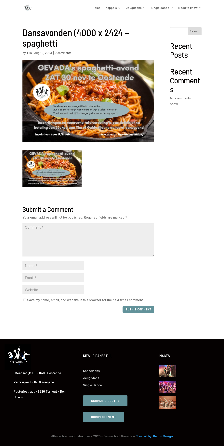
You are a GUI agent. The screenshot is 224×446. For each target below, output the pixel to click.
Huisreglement (103, 417)
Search (194, 31)
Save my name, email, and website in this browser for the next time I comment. (85, 300)
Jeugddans (134, 8)
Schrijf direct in (105, 401)
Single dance (160, 8)
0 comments (63, 53)
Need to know (188, 8)
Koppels (111, 8)
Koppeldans (91, 371)
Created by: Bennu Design (154, 436)
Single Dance (92, 385)
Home (96, 8)
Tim (29, 53)
